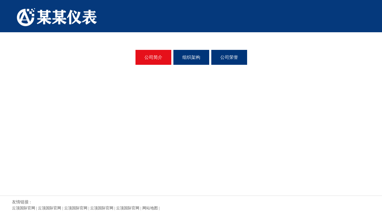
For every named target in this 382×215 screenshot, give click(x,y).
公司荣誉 (229, 57)
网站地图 (150, 208)
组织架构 (191, 57)
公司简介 (153, 57)
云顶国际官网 (23, 208)
